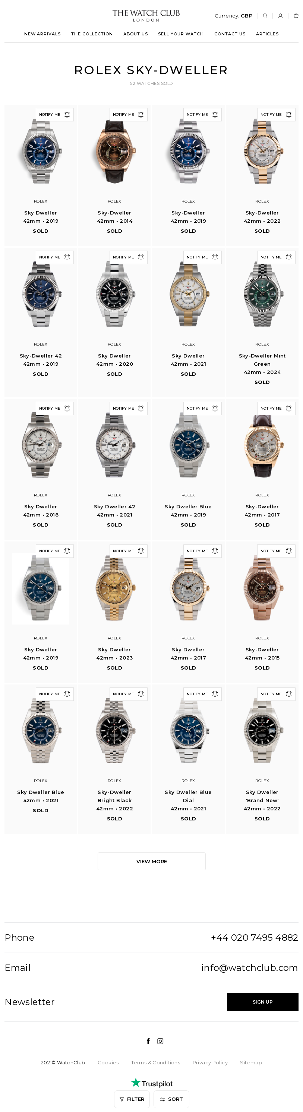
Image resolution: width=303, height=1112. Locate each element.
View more (151, 861)
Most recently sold (35, 1017)
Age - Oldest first (32, 999)
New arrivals (42, 33)
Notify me (55, 114)
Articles (267, 33)
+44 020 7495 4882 (255, 938)
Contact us (230, 33)
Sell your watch (181, 33)
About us (135, 33)
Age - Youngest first (36, 981)
